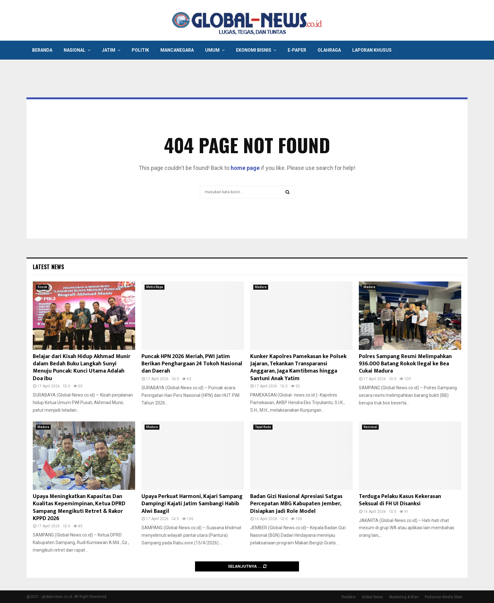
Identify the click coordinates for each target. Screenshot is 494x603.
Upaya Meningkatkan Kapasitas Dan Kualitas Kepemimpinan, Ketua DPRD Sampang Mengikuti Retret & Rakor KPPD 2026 (79, 507)
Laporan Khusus (372, 50)
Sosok (42, 287)
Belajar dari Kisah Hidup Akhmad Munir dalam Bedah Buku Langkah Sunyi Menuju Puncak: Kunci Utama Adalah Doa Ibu (81, 367)
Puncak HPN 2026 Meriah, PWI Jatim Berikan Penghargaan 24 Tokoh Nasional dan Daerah (191, 364)
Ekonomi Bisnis (253, 50)
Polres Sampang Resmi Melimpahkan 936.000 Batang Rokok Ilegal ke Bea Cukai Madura (405, 364)
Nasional (74, 50)
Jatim (108, 50)
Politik (140, 50)
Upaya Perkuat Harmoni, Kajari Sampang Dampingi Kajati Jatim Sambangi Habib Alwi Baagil (192, 504)
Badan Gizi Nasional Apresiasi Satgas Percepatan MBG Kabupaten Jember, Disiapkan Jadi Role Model (296, 504)
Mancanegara (177, 50)
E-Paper (297, 50)
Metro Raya (154, 287)
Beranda (42, 50)
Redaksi (349, 597)
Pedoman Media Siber (443, 597)
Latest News (48, 267)
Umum (212, 50)
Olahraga (329, 50)
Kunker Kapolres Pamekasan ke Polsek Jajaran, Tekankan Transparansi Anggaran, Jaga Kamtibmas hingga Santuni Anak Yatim (298, 367)
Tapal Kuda (263, 427)
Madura (261, 287)
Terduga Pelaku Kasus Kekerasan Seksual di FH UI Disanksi (400, 500)
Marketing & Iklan (404, 597)
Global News (372, 597)
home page (245, 168)
